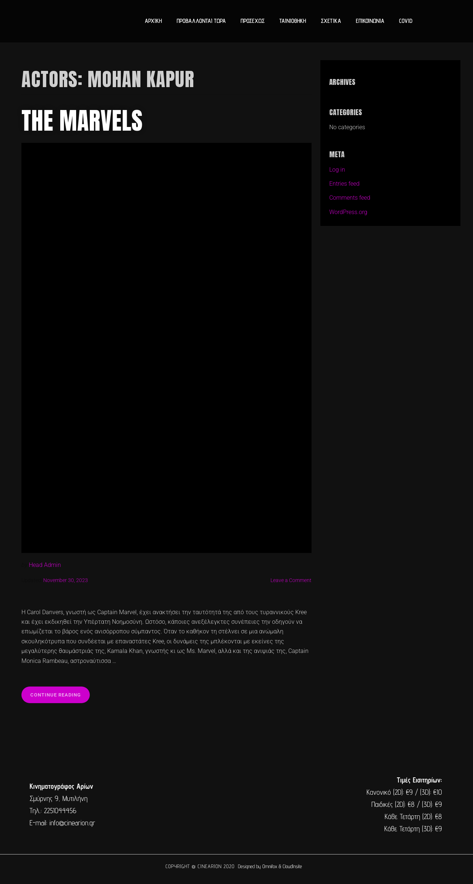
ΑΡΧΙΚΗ (153, 20)
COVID (405, 20)
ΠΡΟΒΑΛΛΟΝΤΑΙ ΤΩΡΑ (201, 20)
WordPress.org (348, 212)
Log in (337, 169)
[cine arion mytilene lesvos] (236, 804)
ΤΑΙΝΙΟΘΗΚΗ (292, 20)
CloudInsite (292, 866)
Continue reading (60, 692)
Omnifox (269, 866)
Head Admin (45, 564)
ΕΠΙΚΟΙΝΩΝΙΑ (370, 20)
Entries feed (344, 183)
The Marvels (82, 120)
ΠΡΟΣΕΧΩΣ (253, 20)
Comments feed (349, 197)
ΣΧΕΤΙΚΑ (331, 20)
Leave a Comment (291, 580)
